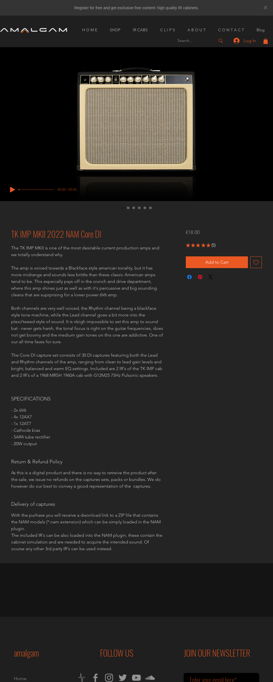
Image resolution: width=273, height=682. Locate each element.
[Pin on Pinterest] (200, 277)
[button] (265, 41)
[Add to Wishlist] (256, 262)
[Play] (12, 189)
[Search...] (192, 40)
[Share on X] (210, 277)
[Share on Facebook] (189, 277)
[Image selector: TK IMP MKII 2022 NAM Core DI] (122, 208)
